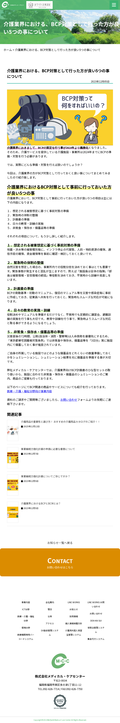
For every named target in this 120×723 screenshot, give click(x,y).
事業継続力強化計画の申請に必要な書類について (48, 449)
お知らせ (73, 609)
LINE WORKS (74, 602)
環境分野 (26, 627)
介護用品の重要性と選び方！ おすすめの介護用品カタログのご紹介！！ (60, 421)
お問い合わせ (68, 399)
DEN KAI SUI (96, 620)
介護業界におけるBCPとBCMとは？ (41, 503)
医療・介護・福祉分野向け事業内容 (29, 391)
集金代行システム (96, 638)
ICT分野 (25, 609)
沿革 (50, 616)
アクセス (50, 623)
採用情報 (73, 616)
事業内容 (26, 602)
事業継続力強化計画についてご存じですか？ (45, 476)
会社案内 (50, 602)
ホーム (8, 50)
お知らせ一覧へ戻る (60, 543)
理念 (50, 609)
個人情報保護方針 (73, 623)
